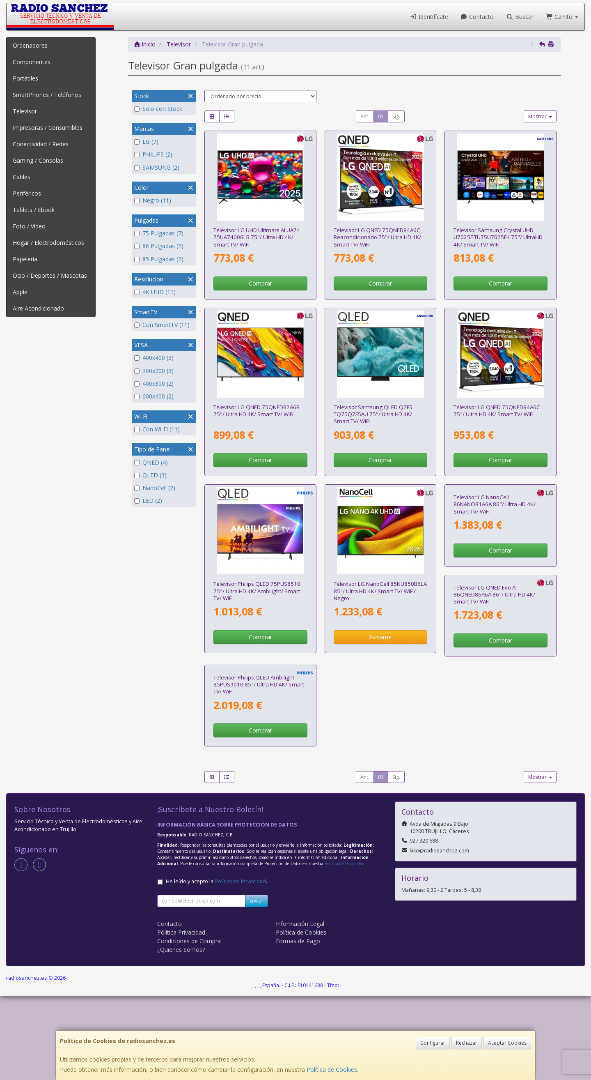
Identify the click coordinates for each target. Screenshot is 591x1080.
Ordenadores (30, 45)
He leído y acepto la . (216, 964)
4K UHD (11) (155, 292)
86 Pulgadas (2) (158, 246)
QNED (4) (151, 462)
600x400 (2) (154, 396)
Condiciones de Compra (189, 1024)
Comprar (260, 283)
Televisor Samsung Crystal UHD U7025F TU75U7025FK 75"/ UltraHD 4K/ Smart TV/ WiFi (498, 237)
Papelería (25, 259)
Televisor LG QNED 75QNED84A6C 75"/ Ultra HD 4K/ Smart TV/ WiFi (497, 410)
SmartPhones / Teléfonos (47, 95)
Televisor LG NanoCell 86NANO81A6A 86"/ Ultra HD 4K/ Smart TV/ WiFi (495, 591)
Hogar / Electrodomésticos (48, 242)
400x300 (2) (154, 383)
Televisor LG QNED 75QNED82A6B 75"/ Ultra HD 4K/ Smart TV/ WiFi (256, 410)
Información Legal (300, 1007)
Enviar (256, 984)
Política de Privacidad (344, 947)
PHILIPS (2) (153, 154)
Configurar (432, 1042)
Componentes (31, 62)
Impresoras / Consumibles (47, 127)
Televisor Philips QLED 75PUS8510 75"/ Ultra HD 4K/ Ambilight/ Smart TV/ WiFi (256, 591)
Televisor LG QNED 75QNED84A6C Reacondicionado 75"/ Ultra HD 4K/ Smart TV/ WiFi (377, 237)
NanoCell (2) (154, 488)
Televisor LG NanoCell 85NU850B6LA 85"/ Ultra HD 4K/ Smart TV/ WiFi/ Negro (380, 591)
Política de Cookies (332, 1069)
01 (381, 116)
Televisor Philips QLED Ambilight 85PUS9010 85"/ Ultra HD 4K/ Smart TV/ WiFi (379, 768)
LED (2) (148, 500)
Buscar (520, 17)
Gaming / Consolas (38, 160)
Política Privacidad (181, 1016)
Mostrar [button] (540, 116)
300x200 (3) (154, 371)
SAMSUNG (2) (156, 167)
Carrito (562, 17)
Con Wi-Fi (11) (157, 429)
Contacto (477, 17)
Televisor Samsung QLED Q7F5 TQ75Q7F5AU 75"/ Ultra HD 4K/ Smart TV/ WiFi (373, 414)
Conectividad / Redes (41, 144)
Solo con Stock (158, 109)
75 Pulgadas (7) (158, 233)
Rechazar (466, 1042)
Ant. (364, 116)
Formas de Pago (298, 1024)
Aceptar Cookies (507, 1042)
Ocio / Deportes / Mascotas (50, 275)
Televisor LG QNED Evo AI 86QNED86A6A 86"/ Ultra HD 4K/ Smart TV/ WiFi (254, 768)
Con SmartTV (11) (162, 325)
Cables (21, 177)
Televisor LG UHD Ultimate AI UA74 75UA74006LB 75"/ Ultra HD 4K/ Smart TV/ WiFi (256, 237)
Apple (20, 292)
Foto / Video (29, 226)
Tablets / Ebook (34, 210)
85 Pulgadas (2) (158, 259)
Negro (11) (152, 200)
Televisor (25, 111)
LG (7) (146, 141)
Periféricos (27, 193)
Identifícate (429, 17)
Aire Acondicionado (38, 308)
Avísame (380, 637)
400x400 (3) (154, 358)
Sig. (396, 116)
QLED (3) (150, 475)
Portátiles (25, 78)
